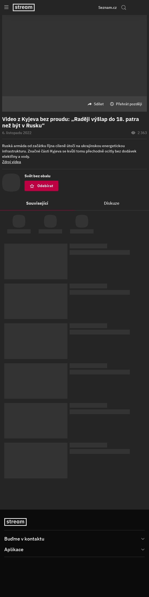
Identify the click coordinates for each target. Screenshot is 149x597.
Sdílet (99, 104)
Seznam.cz (107, 7)
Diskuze (111, 203)
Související (37, 203)
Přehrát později (129, 104)
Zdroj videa (11, 161)
